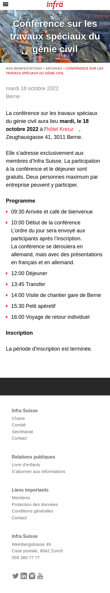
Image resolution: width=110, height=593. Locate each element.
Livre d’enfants (26, 464)
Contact (19, 438)
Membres (21, 497)
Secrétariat (22, 431)
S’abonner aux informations (38, 471)
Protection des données (35, 504)
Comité (19, 424)
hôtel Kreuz (60, 129)
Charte (18, 418)
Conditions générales (32, 510)
